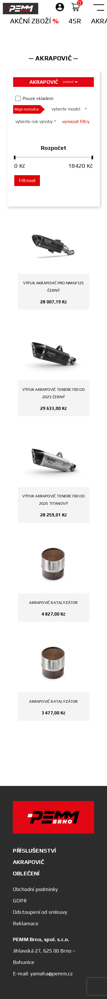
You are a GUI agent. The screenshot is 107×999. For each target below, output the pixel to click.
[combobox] (67, 109)
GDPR (20, 901)
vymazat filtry (75, 121)
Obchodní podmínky (35, 889)
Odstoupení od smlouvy (40, 912)
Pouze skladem (38, 98)
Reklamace (26, 923)
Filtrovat (27, 180)
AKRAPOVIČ (28, 862)
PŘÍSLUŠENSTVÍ (34, 850)
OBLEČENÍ (26, 873)
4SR (74, 21)
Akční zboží (34, 21)
